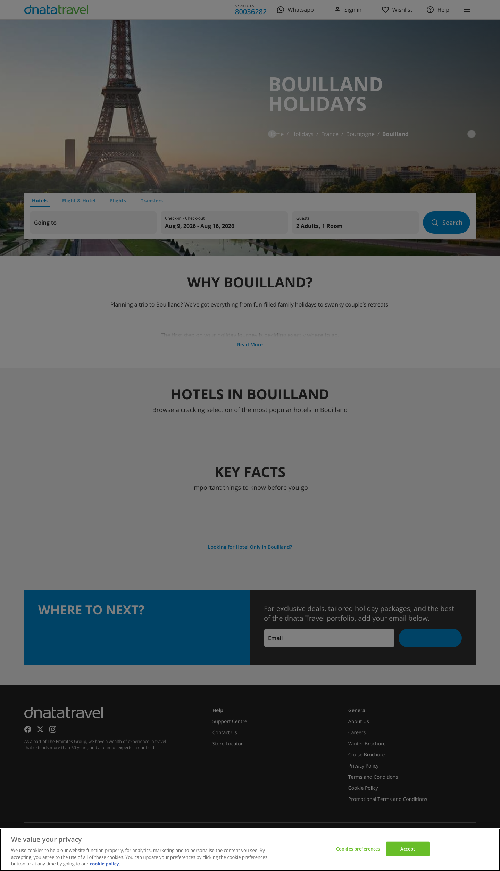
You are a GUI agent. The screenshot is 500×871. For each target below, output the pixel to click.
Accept (407, 849)
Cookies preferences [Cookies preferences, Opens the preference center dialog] (358, 849)
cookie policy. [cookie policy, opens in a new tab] (105, 864)
